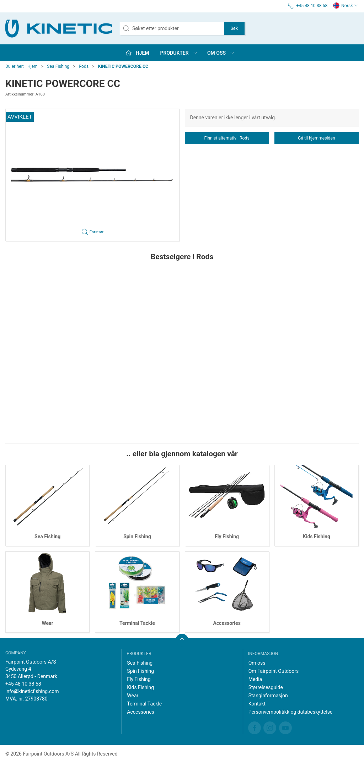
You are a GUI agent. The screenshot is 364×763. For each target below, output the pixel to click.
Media (255, 679)
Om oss (257, 663)
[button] (92, 175)
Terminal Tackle (137, 623)
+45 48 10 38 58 (23, 684)
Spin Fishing (137, 536)
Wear (47, 623)
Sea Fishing (58, 66)
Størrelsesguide (265, 687)
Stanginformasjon (268, 695)
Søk (234, 28)
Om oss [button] (221, 53)
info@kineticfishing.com (32, 691)
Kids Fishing (316, 536)
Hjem (32, 66)
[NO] (58, 28)
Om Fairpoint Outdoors (273, 671)
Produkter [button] (179, 53)
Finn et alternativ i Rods (226, 138)
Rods (84, 66)
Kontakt (257, 704)
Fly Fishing (227, 536)
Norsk (346, 5)
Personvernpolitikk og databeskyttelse (290, 712)
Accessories (226, 623)
